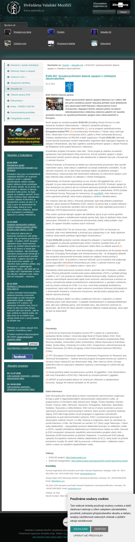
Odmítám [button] (100, 529)
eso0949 (98, 193)
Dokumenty (105, 43)
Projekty (60, 32)
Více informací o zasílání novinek (22, 348)
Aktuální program (17, 365)
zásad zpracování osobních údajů (20, 338)
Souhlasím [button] (81, 529)
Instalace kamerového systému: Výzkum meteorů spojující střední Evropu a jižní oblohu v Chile (22, 227)
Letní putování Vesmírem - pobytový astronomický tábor (23, 377)
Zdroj (48, 319)
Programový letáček (66, 43)
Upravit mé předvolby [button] (88, 535)
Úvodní (65, 65)
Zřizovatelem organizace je (100, 4)
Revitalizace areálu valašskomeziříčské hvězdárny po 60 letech (22, 167)
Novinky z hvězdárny (20, 155)
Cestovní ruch (20, 43)
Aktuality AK (105, 32)
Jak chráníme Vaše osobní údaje (47, 537)
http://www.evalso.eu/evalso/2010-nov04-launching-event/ (99, 461)
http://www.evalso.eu (76, 457)
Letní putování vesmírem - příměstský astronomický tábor (21, 388)
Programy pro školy (22, 32)
